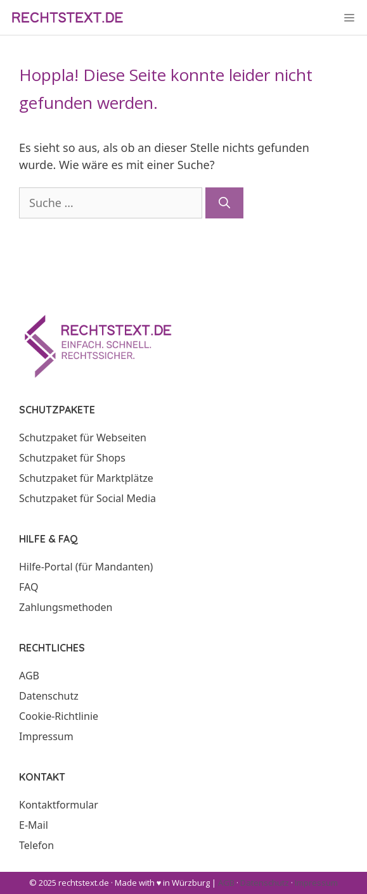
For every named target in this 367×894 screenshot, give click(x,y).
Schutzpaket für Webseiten (82, 437)
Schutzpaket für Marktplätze (86, 478)
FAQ (28, 587)
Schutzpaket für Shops (72, 458)
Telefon (36, 845)
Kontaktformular (58, 805)
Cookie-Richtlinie (58, 716)
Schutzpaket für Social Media (87, 498)
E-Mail (33, 825)
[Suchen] (224, 202)
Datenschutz (49, 696)
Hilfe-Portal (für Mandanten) (86, 567)
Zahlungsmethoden (66, 607)
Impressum (46, 736)
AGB (29, 676)
